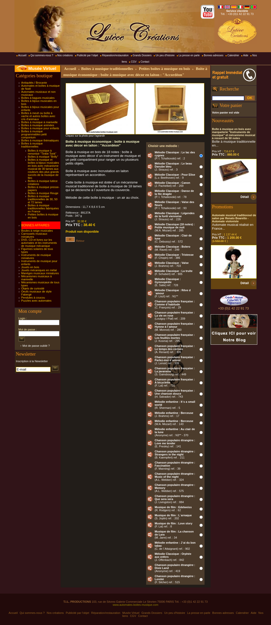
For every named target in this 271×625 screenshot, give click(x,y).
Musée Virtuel (42, 68)
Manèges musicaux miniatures (40, 273)
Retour (75, 240)
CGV (134, 61)
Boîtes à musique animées (37, 125)
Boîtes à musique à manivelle (39, 122)
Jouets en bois (30, 267)
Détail (245, 197)
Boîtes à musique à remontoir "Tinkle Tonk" (42, 152)
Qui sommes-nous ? (41, 55)
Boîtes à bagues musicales (38, 97)
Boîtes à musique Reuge (43, 193)
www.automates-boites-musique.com (135, 604)
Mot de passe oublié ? (36, 345)
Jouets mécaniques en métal (39, 270)
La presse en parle (189, 55)
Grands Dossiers (142, 55)
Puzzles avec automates (36, 300)
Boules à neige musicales (37, 230)
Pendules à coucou (33, 297)
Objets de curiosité (32, 288)
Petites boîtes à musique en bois (164, 69)
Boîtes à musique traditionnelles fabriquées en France (43, 208)
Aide (245, 55)
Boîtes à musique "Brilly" (43, 156)
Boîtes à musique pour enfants (40, 128)
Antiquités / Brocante (34, 82)
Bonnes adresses (213, 55)
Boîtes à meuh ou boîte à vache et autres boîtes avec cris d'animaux (38, 116)
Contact (145, 61)
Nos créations (65, 55)
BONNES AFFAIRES (35, 225)
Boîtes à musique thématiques (40, 140)
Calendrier (233, 55)
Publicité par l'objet (87, 55)
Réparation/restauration (115, 55)
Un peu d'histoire (165, 55)
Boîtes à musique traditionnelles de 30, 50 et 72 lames (43, 199)
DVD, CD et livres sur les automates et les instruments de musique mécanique (39, 242)
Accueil (22, 55)
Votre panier (231, 105)
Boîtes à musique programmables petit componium (34, 134)
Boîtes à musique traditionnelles (32, 145)
